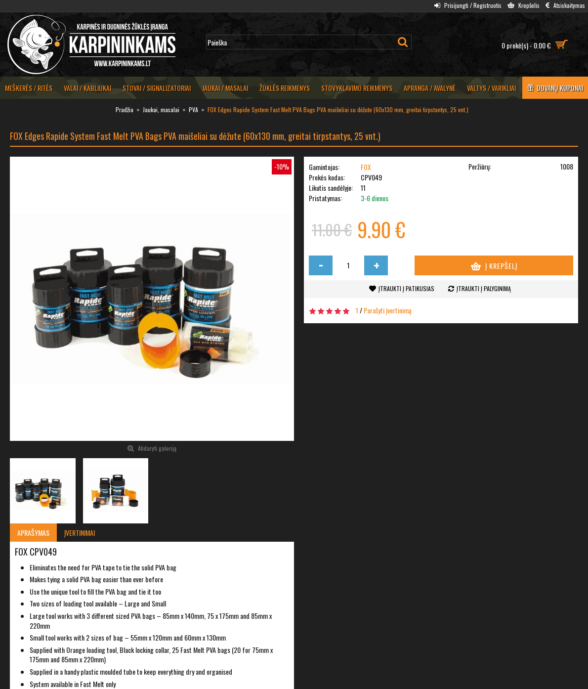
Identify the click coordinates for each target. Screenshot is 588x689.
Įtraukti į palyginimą (484, 288)
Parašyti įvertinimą (388, 310)
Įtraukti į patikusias (406, 288)
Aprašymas (33, 532)
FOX (366, 167)
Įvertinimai (79, 532)
